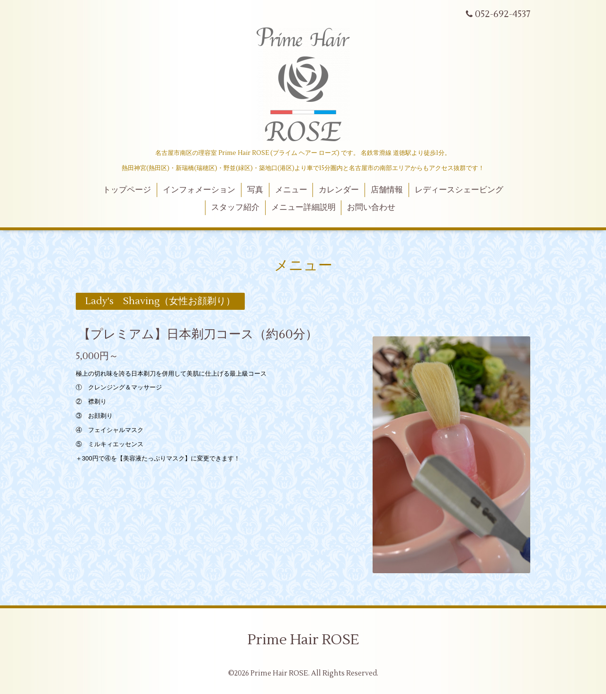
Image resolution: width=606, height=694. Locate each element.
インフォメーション (199, 190)
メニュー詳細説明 (303, 207)
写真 (255, 190)
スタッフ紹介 (235, 207)
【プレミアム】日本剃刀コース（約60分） (198, 334)
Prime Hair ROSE (303, 640)
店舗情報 (387, 190)
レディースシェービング (459, 190)
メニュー (291, 190)
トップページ (127, 190)
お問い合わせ (371, 207)
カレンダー (339, 190)
